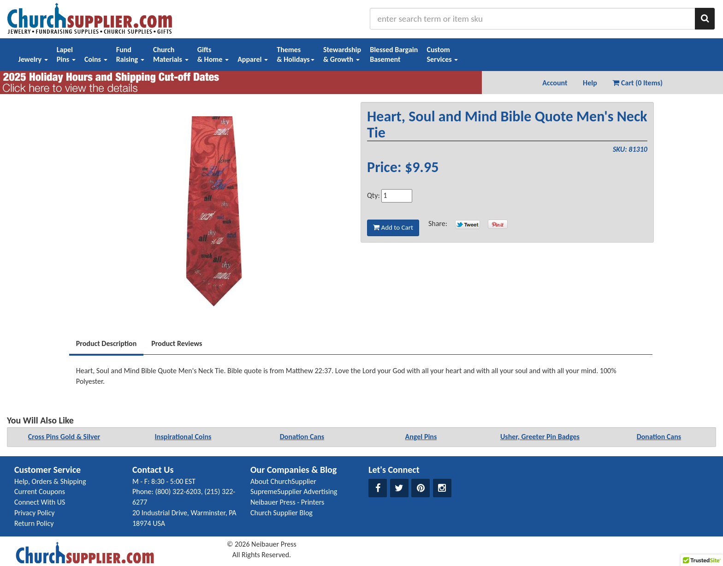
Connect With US (39, 502)
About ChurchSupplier (283, 481)
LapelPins (66, 54)
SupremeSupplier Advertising (293, 491)
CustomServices (442, 54)
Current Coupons (39, 491)
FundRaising (130, 54)
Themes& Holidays (295, 54)
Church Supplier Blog (281, 512)
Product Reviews (176, 343)
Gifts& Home (213, 54)
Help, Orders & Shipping (50, 481)
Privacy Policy (34, 512)
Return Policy (33, 523)
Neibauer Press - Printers (287, 502)
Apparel (252, 59)
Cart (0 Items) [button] (637, 82)
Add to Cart (393, 227)
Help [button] (590, 82)
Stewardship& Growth (342, 54)
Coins (95, 59)
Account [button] (554, 82)
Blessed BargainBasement (394, 54)
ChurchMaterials (171, 54)
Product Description (106, 343)
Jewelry (33, 59)
